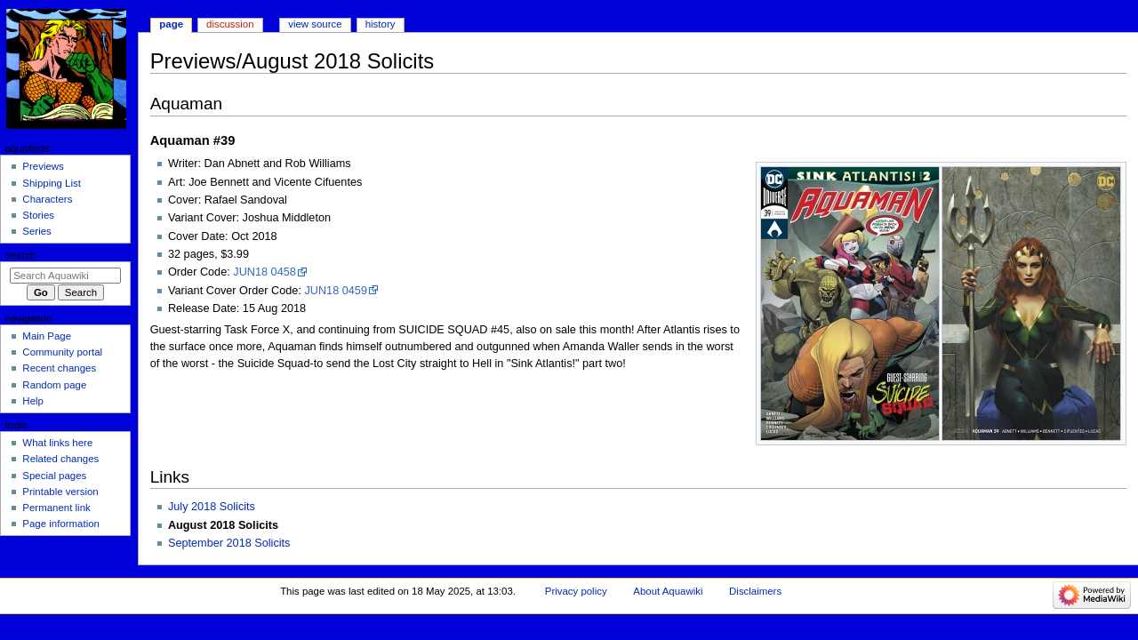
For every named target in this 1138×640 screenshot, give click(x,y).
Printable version (60, 491)
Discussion (229, 24)
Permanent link (56, 507)
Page (171, 24)
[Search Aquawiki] (65, 276)
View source (314, 24)
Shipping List (51, 183)
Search (20, 255)
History (380, 24)
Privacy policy (576, 591)
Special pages (54, 475)
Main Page (46, 336)
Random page (54, 385)
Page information (61, 523)
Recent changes (59, 368)
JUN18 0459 (335, 290)
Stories (38, 215)
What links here (57, 442)
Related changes (60, 458)
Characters (47, 199)
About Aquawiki (667, 591)
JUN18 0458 (264, 272)
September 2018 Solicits (229, 543)
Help (33, 401)
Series (36, 231)
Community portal (62, 352)
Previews (42, 166)
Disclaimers (755, 591)
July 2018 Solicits (211, 506)
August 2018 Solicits (223, 525)
